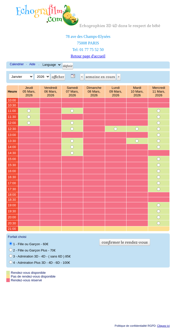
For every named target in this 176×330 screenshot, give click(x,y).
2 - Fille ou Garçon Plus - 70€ (32, 250)
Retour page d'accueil (88, 56)
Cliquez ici (163, 325)
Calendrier (17, 64)
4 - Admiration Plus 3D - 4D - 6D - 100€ (39, 262)
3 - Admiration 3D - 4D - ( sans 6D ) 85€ (40, 256)
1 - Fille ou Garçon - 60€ (28, 244)
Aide (32, 64)
